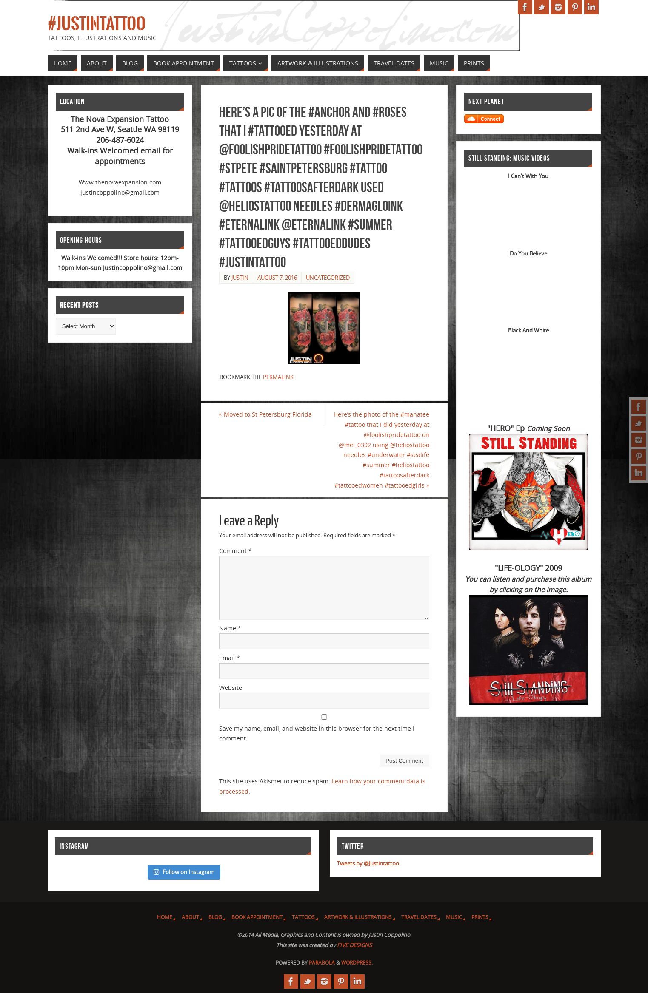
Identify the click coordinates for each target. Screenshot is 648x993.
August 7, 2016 (277, 277)
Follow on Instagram (184, 872)
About (190, 917)
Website (230, 688)
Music (454, 917)
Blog (215, 917)
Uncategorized (328, 277)
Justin (239, 277)
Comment (235, 551)
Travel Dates (419, 917)
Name (230, 628)
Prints (479, 917)
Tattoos (303, 917)
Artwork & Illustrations (358, 917)
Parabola (322, 962)
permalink (278, 377)
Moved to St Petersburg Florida (265, 414)
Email (229, 658)
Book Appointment (257, 917)
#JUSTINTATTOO (97, 24)
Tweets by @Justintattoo (368, 863)
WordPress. (357, 962)
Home (164, 917)
